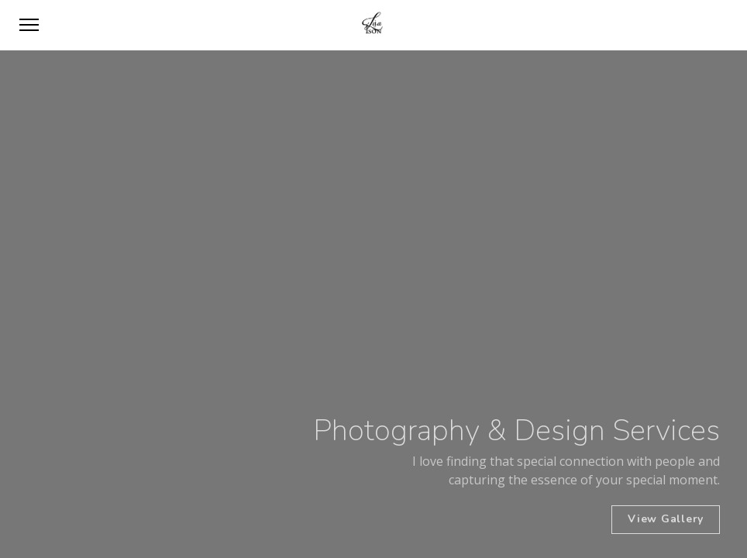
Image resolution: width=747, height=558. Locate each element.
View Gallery (666, 519)
